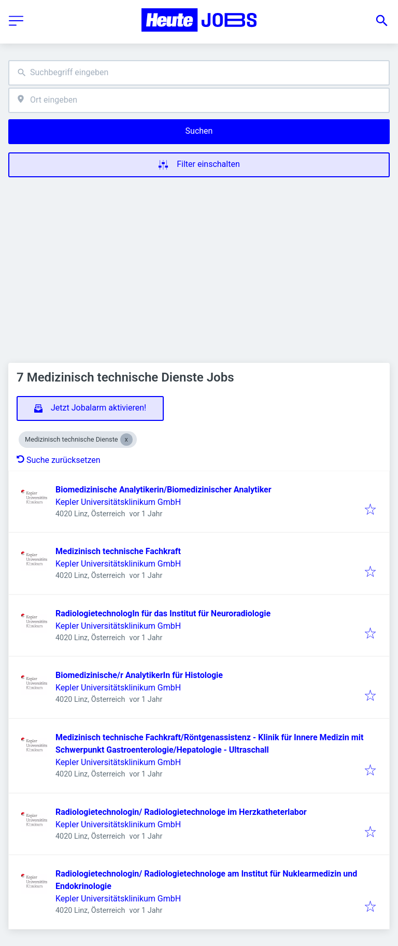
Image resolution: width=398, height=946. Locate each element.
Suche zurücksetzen (59, 460)
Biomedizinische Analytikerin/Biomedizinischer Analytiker (163, 490)
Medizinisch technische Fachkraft (118, 551)
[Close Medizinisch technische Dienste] (126, 439)
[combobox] (199, 73)
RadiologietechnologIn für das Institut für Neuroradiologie (163, 613)
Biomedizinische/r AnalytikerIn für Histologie (139, 675)
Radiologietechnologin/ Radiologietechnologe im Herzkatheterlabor (181, 812)
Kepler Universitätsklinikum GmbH (118, 502)
